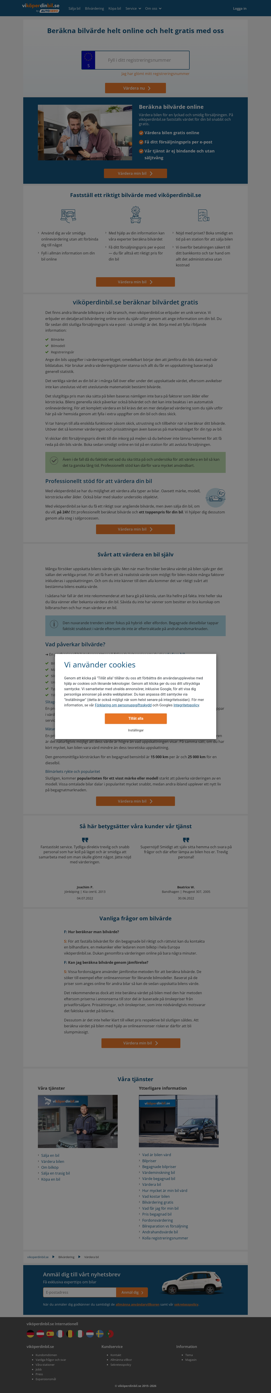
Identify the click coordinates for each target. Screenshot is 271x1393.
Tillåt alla (135, 718)
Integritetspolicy (186, 705)
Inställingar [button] (136, 730)
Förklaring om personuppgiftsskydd (123, 705)
